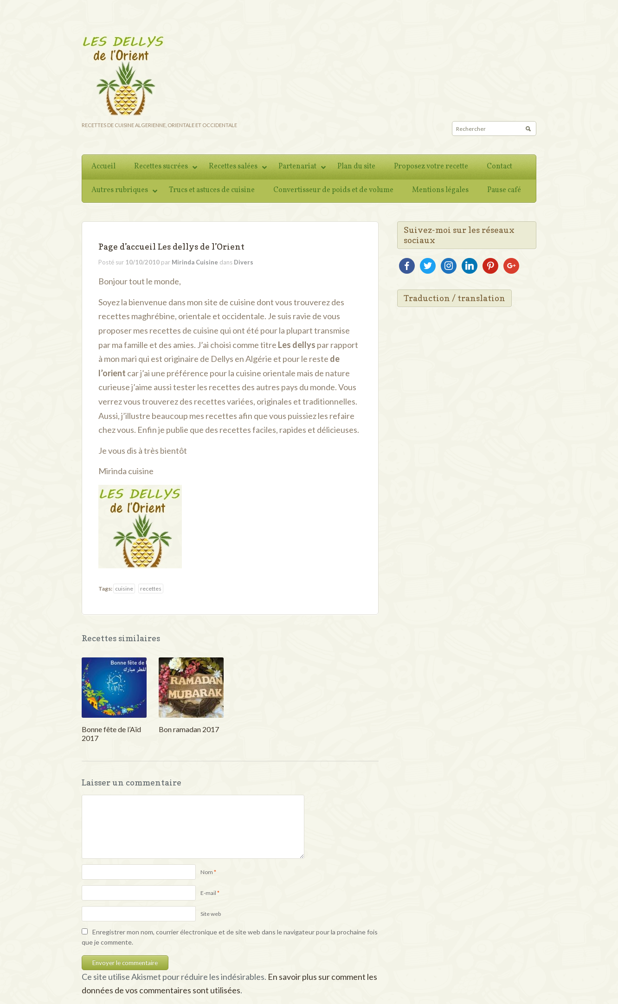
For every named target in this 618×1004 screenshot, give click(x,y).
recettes (150, 588)
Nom (206, 872)
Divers (243, 262)
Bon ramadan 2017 (189, 729)
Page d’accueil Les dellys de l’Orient (171, 246)
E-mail (208, 892)
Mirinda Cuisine (195, 262)
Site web (210, 913)
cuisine (124, 588)
